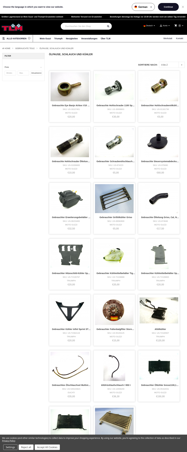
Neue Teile (9, 429)
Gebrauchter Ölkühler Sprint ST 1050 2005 (143, 300)
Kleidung (8, 418)
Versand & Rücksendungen (163, 417)
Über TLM (105, 38)
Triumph (58, 38)
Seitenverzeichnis (160, 414)
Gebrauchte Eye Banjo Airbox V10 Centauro (74, 100)
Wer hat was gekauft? (60, 410)
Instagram (108, 414)
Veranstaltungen (89, 38)
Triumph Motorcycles (13, 410)
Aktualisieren (36, 73)
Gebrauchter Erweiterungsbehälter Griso (142, 150)
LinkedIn (107, 422)
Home (7, 48)
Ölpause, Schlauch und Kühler (56, 48)
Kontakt (179, 38)
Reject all (26, 447)
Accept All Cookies (47, 447)
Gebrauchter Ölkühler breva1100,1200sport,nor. (111, 300)
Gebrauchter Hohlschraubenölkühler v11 (142, 100)
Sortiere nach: (148, 65)
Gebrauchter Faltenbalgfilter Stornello (106, 250)
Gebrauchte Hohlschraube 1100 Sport (106, 100)
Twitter (106, 418)
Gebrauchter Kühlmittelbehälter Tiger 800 (142, 200)
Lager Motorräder (12, 414)
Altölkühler (135, 250)
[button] (23, 67)
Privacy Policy (8, 440)
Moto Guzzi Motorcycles (15, 407)
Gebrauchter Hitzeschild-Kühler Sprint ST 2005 (111, 200)
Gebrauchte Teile (25, 48)
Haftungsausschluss (160, 412)
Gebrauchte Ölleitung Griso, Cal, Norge (72, 200)
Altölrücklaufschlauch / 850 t (67, 300)
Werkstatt (167, 38)
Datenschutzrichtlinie (161, 409)
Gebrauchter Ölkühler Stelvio (171, 300)
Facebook (107, 410)
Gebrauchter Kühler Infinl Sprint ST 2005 (73, 250)
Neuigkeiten (72, 38)
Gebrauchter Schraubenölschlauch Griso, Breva (77, 150)
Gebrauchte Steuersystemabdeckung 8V (107, 150)
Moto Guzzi (45, 38)
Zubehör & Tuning (12, 426)
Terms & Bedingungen (161, 406)
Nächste (77, 324)
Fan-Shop (8, 422)
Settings (10, 447)
